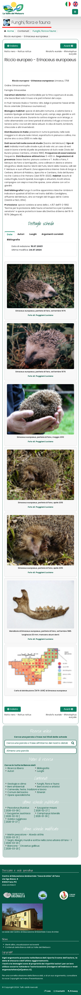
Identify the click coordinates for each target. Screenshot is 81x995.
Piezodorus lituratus (16, 809)
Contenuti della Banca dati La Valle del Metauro (27, 947)
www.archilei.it (9, 885)
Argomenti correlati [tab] (52, 234)
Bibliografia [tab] (13, 239)
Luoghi (40, 771)
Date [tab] (9, 234)
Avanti (68, 46)
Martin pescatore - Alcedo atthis (24, 836)
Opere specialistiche (18, 795)
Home (10, 31)
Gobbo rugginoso (15, 820)
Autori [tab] (20, 234)
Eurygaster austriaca (17, 815)
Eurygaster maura (45, 809)
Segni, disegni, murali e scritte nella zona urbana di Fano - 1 (38, 842)
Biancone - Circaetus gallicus (22, 847)
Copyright (14, 978)
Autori (10, 771)
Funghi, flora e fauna (44, 31)
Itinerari (41, 792)
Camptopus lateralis (47, 815)
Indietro (12, 46)
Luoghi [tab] (33, 234)
